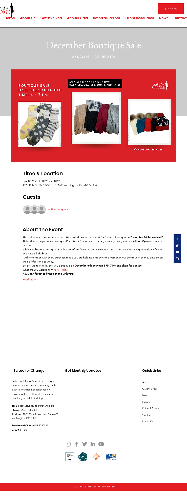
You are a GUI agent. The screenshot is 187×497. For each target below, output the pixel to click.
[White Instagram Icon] (177, 258)
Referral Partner (151, 408)
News (145, 395)
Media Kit (147, 421)
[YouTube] (101, 444)
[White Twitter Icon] (177, 245)
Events (146, 401)
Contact (146, 414)
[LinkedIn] (93, 444)
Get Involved (149, 388)
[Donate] (171, 8)
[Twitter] (84, 444)
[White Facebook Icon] (177, 239)
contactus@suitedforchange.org (36, 405)
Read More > (30, 279)
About (145, 382)
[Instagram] (68, 444)
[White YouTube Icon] (177, 252)
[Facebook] (76, 444)
